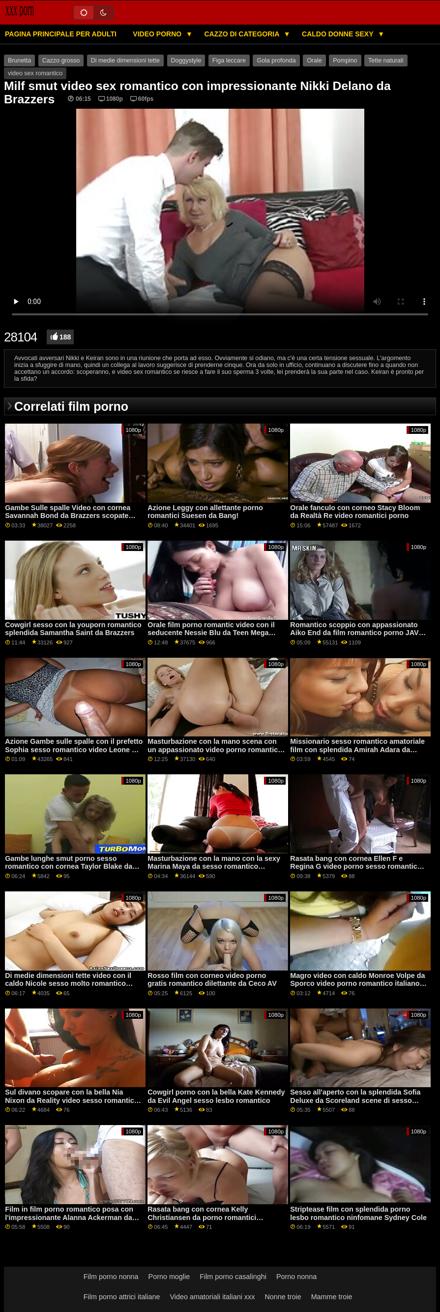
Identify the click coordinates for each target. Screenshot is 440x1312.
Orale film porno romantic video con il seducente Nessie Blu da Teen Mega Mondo (211, 633)
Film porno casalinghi (233, 1277)
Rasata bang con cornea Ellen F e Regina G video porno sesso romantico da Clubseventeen (355, 866)
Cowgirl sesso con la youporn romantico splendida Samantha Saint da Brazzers (73, 629)
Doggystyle (186, 60)
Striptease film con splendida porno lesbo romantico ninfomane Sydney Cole (358, 1213)
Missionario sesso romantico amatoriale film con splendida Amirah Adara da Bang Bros (357, 749)
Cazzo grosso (61, 60)
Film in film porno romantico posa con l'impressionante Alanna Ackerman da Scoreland (69, 1217)
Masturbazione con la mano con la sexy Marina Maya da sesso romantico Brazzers (213, 866)
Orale (314, 60)
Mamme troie (331, 1297)
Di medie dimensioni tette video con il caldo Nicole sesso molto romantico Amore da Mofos (68, 984)
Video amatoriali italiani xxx (212, 1297)
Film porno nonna (111, 1277)
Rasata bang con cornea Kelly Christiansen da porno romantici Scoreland (201, 1217)
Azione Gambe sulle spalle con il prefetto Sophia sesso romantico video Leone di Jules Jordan (74, 749)
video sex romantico (35, 73)
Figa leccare (229, 60)
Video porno (158, 34)
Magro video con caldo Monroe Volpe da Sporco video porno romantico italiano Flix (357, 984)
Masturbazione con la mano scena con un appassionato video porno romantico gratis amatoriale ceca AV (214, 749)
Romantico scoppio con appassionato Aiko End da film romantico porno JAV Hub (354, 633)
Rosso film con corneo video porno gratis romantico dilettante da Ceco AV (212, 980)
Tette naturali (386, 60)
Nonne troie (282, 1297)
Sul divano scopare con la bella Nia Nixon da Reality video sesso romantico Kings (71, 1100)
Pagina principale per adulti (61, 34)
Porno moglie (169, 1277)
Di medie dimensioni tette (125, 60)
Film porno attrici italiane (122, 1297)
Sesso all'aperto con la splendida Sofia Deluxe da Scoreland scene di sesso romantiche (355, 1100)
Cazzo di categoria (242, 34)
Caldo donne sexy (338, 34)
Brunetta (19, 60)
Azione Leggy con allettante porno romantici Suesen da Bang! (205, 512)
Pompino (345, 60)
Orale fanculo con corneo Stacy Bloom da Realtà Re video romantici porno (355, 512)
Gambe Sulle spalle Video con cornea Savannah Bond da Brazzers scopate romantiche (67, 516)
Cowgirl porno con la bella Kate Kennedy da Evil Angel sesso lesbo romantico (216, 1096)
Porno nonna (296, 1277)
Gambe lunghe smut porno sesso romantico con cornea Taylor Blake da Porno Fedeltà (68, 866)
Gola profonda (276, 60)
